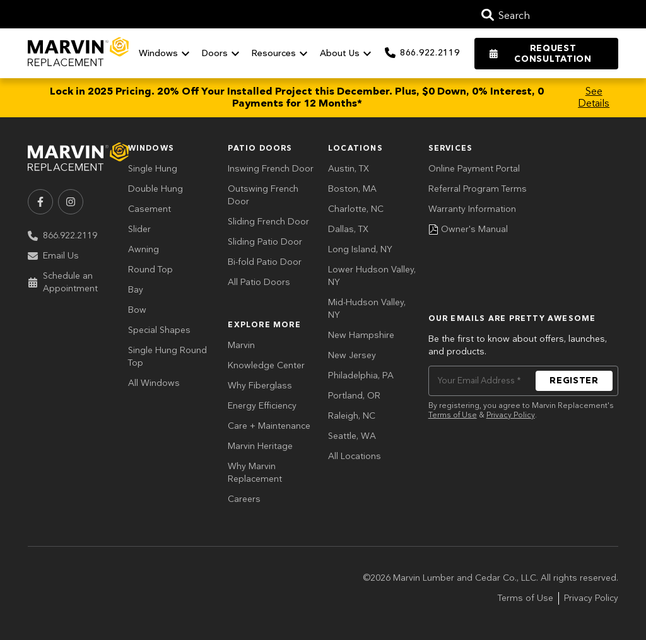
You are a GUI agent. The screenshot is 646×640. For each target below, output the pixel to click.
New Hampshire (361, 335)
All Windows (154, 383)
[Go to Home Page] (78, 53)
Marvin (241, 345)
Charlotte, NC (356, 209)
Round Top (150, 269)
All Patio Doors (259, 282)
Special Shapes (159, 330)
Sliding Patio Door (265, 241)
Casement (149, 209)
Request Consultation (540, 53)
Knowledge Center (266, 365)
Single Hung (152, 168)
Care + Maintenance (269, 426)
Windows (166, 53)
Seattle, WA (352, 436)
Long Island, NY (360, 249)
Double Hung (155, 188)
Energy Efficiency (262, 405)
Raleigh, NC (351, 415)
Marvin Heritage (260, 446)
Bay (135, 289)
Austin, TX (348, 168)
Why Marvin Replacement (255, 472)
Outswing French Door (263, 195)
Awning (143, 249)
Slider (139, 229)
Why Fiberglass (260, 385)
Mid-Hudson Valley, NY (367, 308)
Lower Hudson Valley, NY (372, 276)
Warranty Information (472, 209)
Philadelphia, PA (361, 375)
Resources (281, 53)
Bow (137, 310)
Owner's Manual (468, 229)
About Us (347, 53)
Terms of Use (452, 415)
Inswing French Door (271, 168)
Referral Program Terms (477, 188)
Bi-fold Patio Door (265, 262)
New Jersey (352, 355)
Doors (222, 53)
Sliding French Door (268, 221)
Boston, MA (352, 188)
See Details (593, 98)
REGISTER (574, 380)
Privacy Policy (510, 415)
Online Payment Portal (474, 168)
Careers (244, 499)
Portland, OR (354, 395)
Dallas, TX (348, 229)
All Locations (354, 456)
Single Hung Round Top (167, 356)
